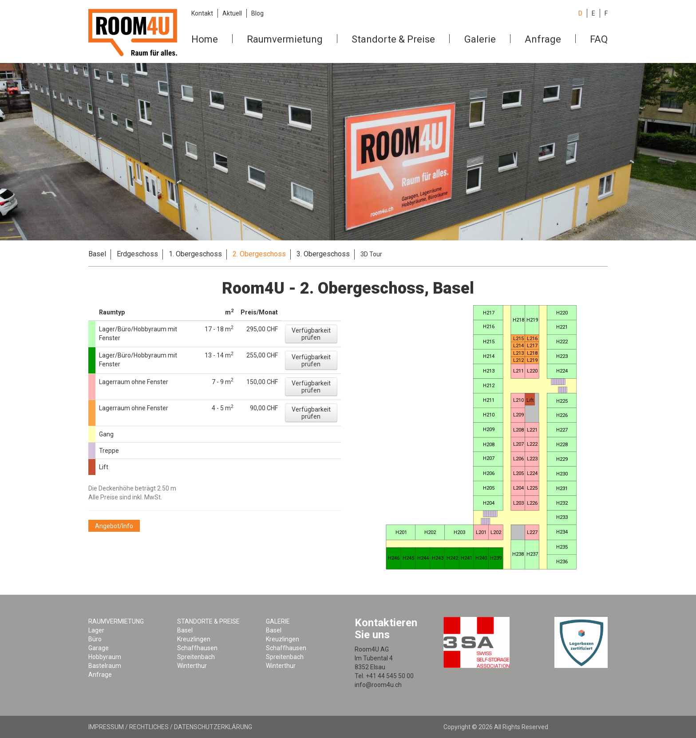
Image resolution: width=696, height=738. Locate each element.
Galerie (480, 39)
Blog (257, 13)
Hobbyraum (104, 656)
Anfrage (543, 39)
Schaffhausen (197, 648)
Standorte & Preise (393, 39)
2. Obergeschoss (259, 254)
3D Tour (371, 254)
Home (204, 39)
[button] (311, 334)
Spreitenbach (196, 656)
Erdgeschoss (137, 254)
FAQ (599, 39)
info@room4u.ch (378, 684)
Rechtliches (149, 726)
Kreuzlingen (193, 639)
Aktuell (232, 13)
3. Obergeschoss (323, 254)
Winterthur (192, 665)
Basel (97, 254)
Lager (96, 630)
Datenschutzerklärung (213, 726)
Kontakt (202, 13)
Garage (98, 648)
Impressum (106, 726)
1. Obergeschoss (195, 254)
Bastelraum (104, 665)
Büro (95, 639)
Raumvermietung (285, 39)
